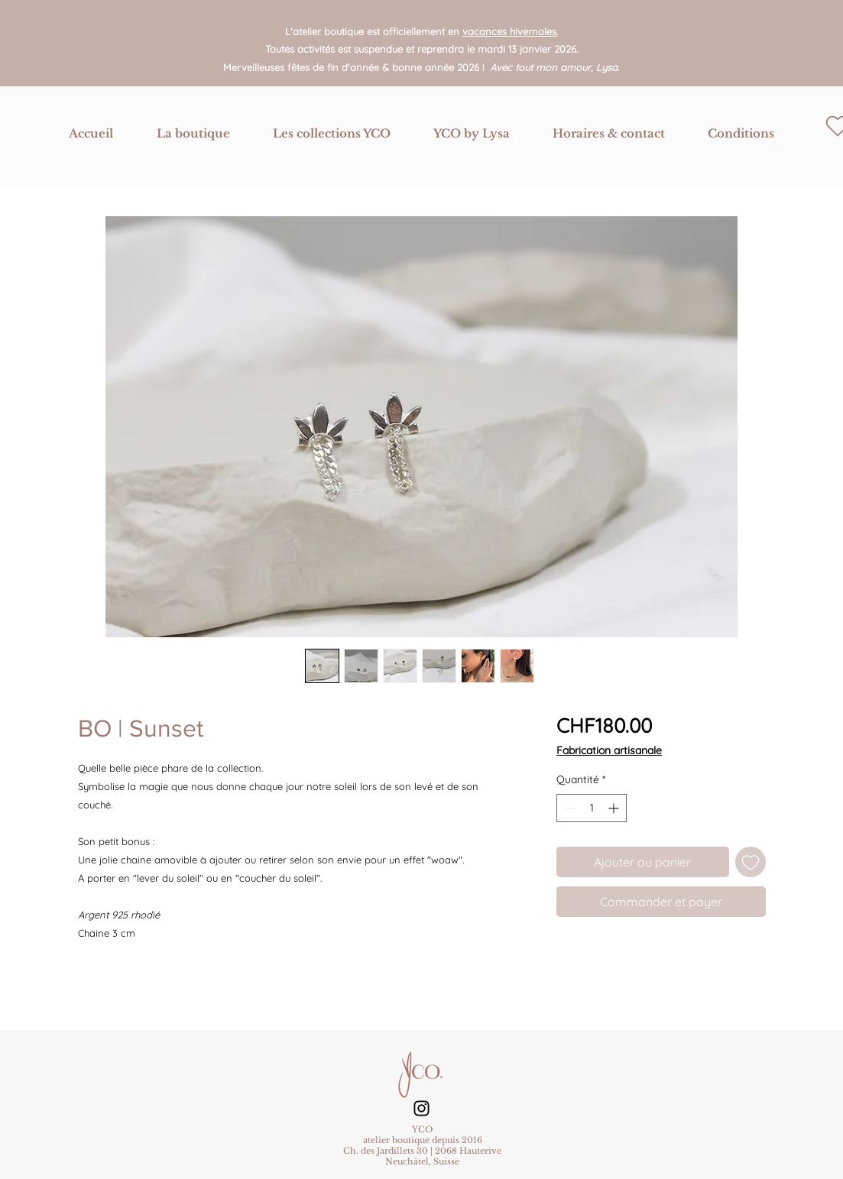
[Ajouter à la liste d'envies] (750, 862)
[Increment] (614, 808)
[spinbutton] (591, 808)
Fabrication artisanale (609, 750)
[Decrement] (568, 808)
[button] (193, 134)
